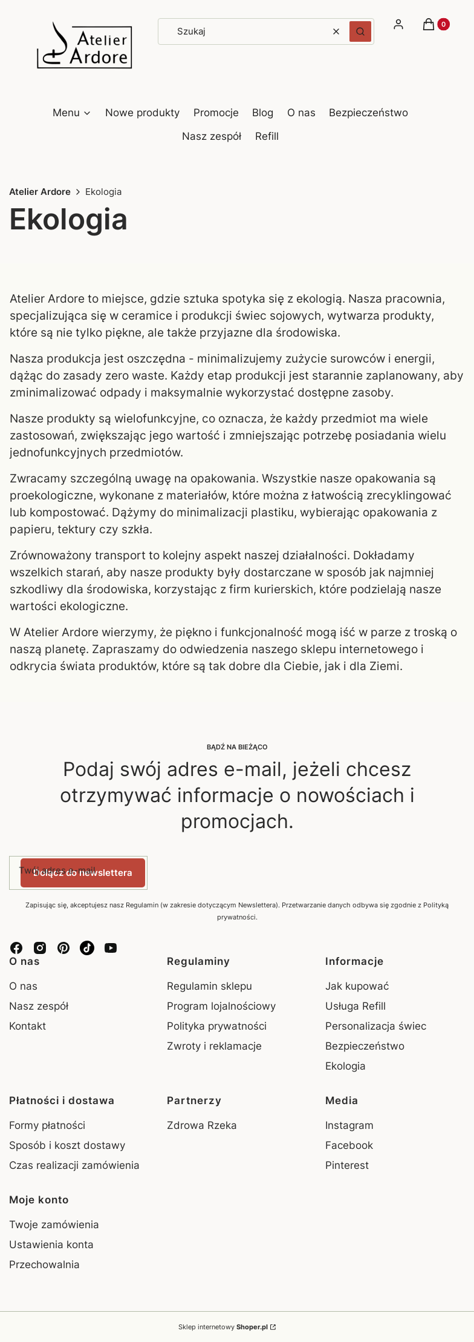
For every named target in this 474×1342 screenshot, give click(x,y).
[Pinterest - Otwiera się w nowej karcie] (63, 948)
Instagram (351, 1125)
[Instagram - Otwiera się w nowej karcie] (40, 948)
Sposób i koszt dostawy (67, 1145)
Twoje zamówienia (54, 1225)
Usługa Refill (355, 1006)
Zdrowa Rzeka (202, 1125)
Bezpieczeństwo (364, 1046)
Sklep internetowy (223, 1327)
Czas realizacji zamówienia (74, 1165)
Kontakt (27, 1026)
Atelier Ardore (40, 191)
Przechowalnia (44, 1264)
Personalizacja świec (375, 1026)
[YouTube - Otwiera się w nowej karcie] (110, 948)
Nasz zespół (38, 1006)
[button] (360, 31)
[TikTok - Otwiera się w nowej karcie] (87, 948)
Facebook (350, 1145)
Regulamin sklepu (209, 986)
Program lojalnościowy (221, 1006)
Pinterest (348, 1165)
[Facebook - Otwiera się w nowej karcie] (16, 948)
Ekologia (345, 1066)
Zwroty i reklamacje (214, 1046)
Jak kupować (357, 986)
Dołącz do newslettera (82, 872)
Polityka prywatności (217, 1026)
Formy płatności (47, 1125)
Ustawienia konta (51, 1244)
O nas (23, 986)
